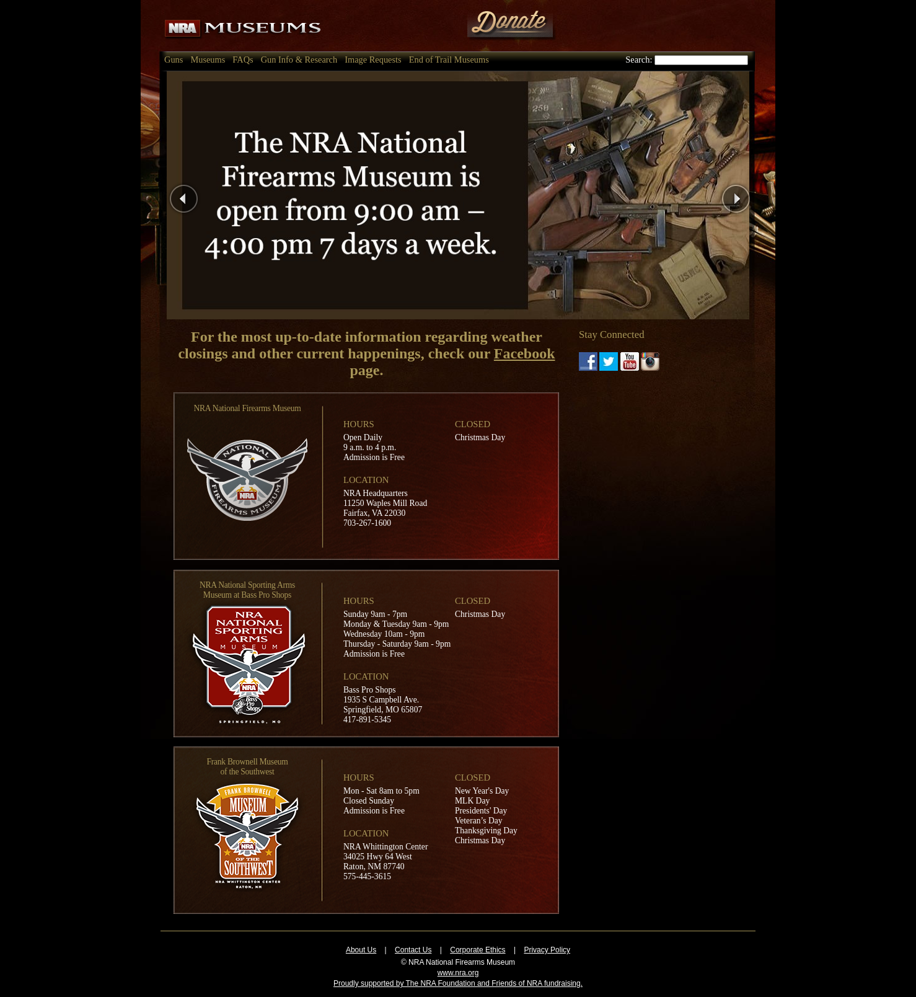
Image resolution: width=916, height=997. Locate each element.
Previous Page (215, 195)
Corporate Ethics (477, 950)
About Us (361, 950)
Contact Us (413, 950)
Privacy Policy (547, 950)
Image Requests (373, 59)
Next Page (758, 195)
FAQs (242, 59)
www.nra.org (458, 972)
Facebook (524, 353)
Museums (207, 59)
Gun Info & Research (299, 59)
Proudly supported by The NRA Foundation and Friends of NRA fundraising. (458, 983)
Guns (173, 59)
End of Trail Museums (449, 59)
